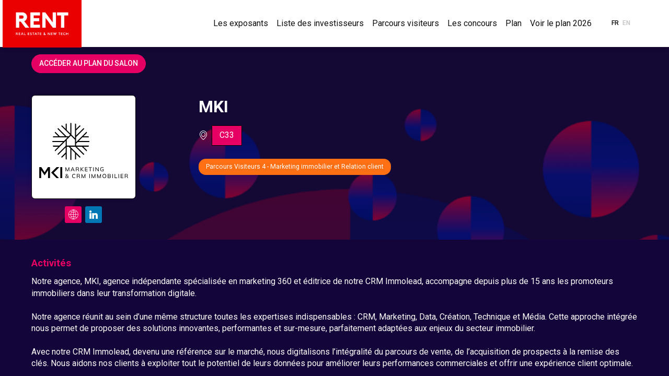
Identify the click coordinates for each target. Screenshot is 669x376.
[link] (240, 23)
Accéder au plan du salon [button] (88, 63)
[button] (615, 23)
